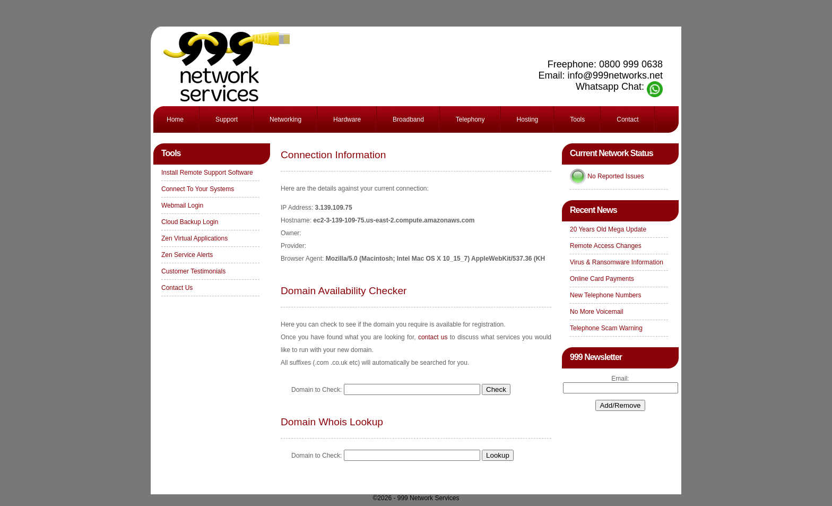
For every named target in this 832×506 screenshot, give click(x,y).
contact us (433, 337)
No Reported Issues (615, 176)
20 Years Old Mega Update (608, 229)
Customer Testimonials (193, 271)
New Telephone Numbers (606, 295)
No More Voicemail (596, 311)
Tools (577, 119)
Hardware (347, 119)
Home (175, 119)
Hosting (528, 119)
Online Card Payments (602, 278)
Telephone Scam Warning (606, 328)
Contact (627, 119)
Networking (285, 119)
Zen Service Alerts (187, 255)
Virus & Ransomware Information (616, 262)
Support (226, 119)
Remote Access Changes (606, 246)
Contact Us (177, 287)
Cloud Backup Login (189, 222)
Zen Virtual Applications (194, 238)
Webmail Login (182, 205)
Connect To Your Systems (197, 189)
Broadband (408, 119)
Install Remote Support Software (207, 172)
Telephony (470, 119)
